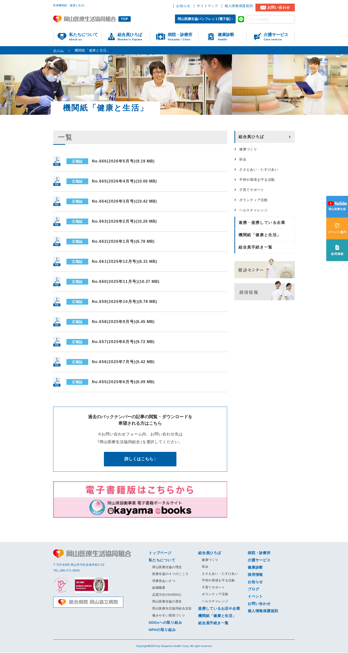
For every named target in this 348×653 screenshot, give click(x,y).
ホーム (58, 50)
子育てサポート (251, 190)
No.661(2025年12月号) (111, 261)
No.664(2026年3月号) (111, 201)
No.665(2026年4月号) (111, 181)
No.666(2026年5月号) (110, 161)
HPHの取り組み (162, 630)
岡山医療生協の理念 (167, 567)
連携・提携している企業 (262, 222)
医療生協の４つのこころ (170, 574)
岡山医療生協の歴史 (167, 602)
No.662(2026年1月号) (110, 241)
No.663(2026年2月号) (111, 221)
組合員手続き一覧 (256, 247)
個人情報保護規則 (239, 6)
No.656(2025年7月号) (110, 362)
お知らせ (183, 6)
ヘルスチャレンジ (253, 210)
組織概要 (159, 588)
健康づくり (248, 149)
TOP (124, 19)
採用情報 (255, 575)
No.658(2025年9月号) (110, 322)
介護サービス (279, 36)
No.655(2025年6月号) (110, 382)
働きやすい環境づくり (168, 615)
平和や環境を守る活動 (257, 180)
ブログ (253, 589)
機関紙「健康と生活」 (260, 235)
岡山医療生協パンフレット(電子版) (204, 19)
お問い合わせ (278, 7)
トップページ (160, 553)
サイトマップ (207, 6)
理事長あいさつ (163, 581)
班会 (242, 159)
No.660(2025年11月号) (113, 282)
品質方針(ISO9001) (166, 595)
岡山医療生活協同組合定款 (172, 609)
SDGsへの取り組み (165, 623)
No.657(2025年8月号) (110, 342)
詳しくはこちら (138, 459)
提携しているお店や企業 (219, 609)
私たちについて (85, 36)
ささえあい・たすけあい (258, 169)
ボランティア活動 (253, 200)
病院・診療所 (183, 36)
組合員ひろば (133, 36)
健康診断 (232, 36)
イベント (255, 596)
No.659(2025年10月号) (111, 302)
